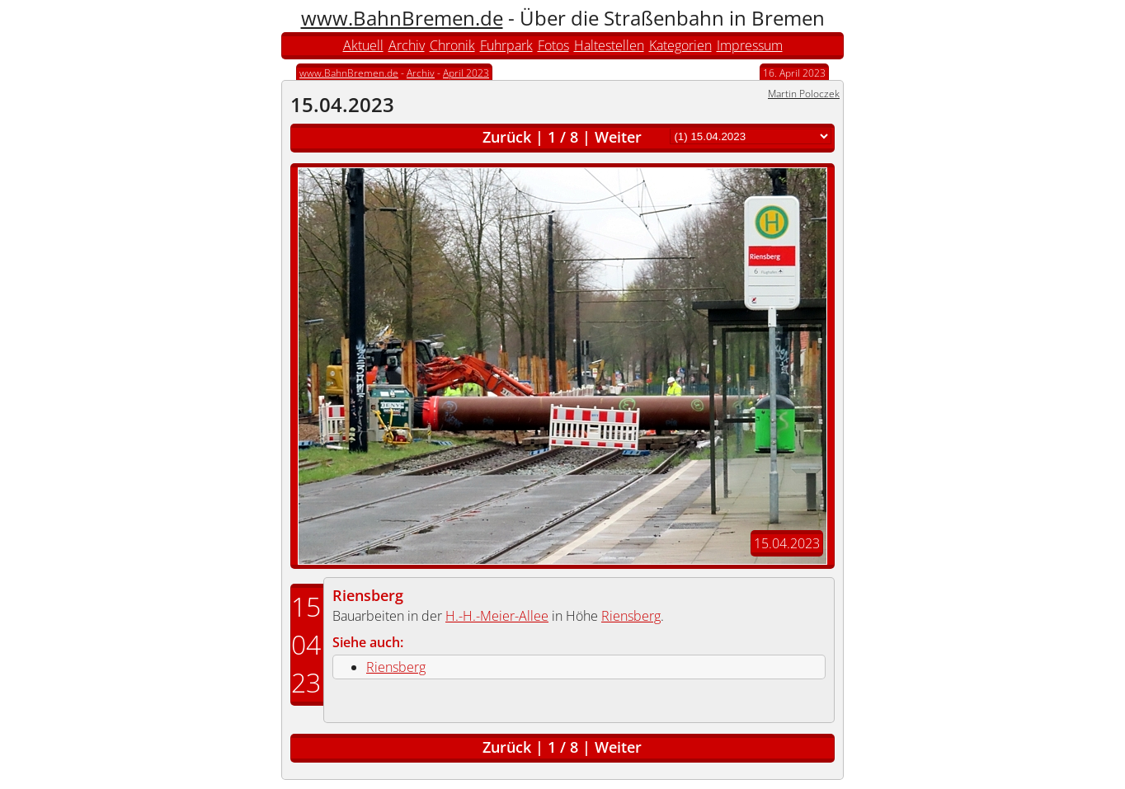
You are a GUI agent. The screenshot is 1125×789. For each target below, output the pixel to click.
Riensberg (367, 595)
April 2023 (466, 73)
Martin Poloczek (804, 94)
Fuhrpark (506, 45)
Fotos (553, 45)
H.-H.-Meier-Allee (496, 616)
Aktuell (363, 45)
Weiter (618, 137)
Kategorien (680, 45)
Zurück (506, 137)
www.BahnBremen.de (402, 17)
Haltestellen (609, 45)
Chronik (452, 45)
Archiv (406, 45)
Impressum (750, 45)
